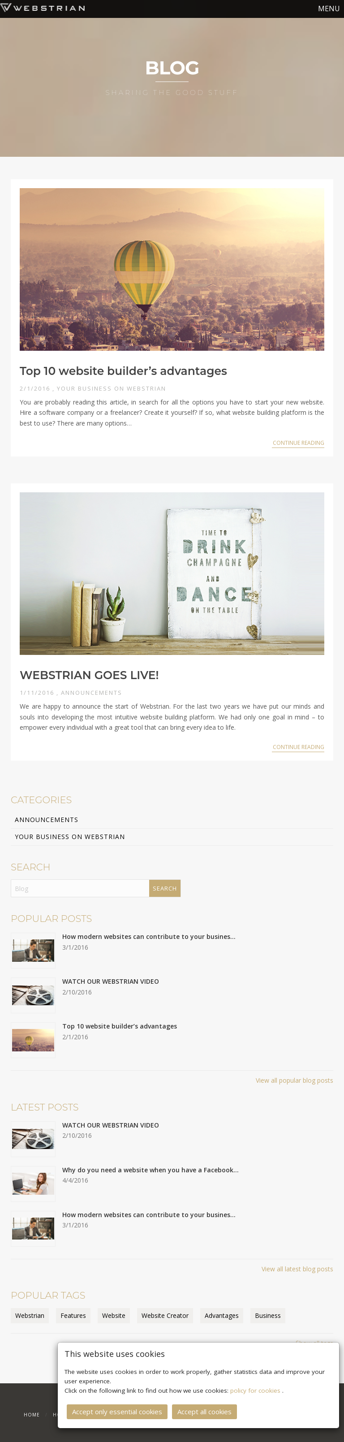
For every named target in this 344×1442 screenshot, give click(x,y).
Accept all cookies (204, 1409)
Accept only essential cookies (117, 1409)
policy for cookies (256, 1388)
